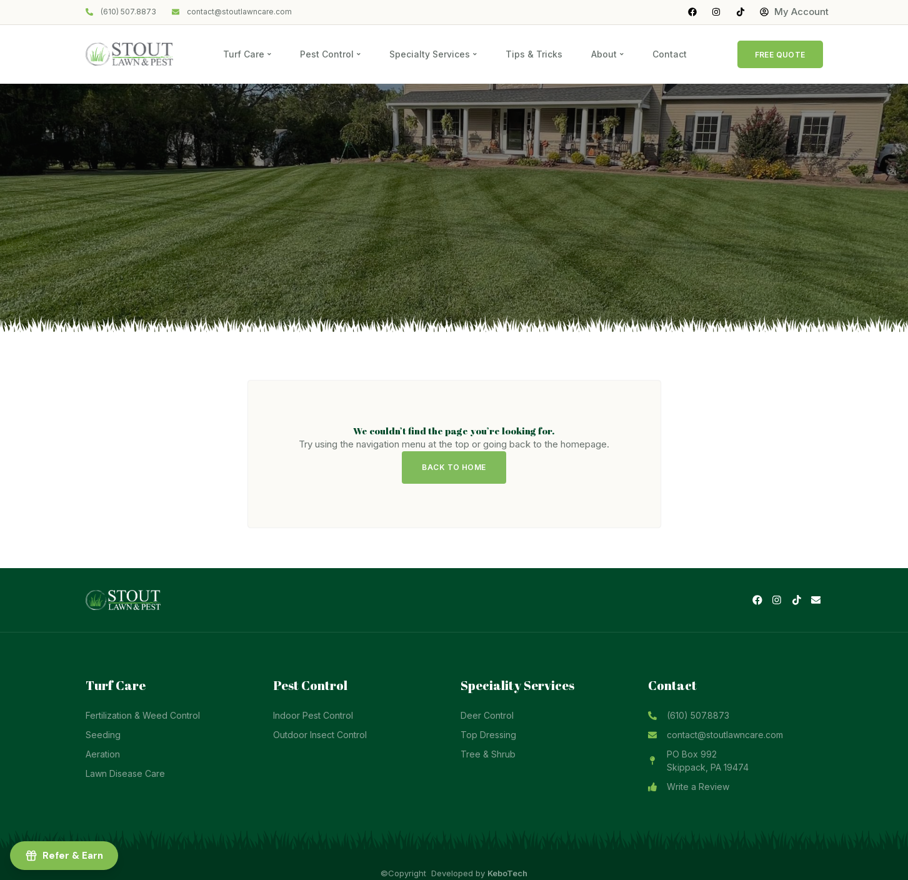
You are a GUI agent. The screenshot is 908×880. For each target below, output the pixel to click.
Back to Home (454, 467)
